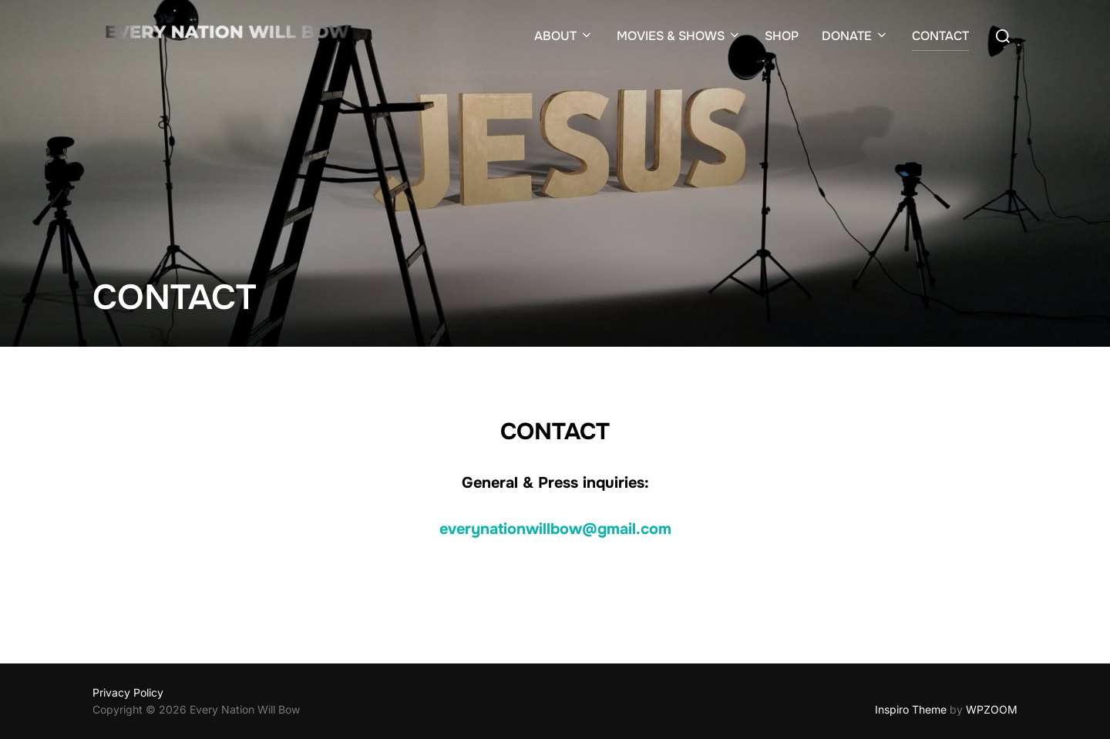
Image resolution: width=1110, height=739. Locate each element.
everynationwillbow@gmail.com (555, 529)
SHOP (782, 36)
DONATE (855, 36)
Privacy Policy (127, 692)
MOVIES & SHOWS (679, 36)
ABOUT (564, 36)
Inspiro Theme (911, 709)
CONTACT (940, 36)
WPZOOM (992, 709)
